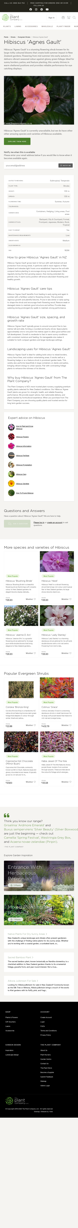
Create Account (46, 1017)
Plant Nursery (45, 1054)
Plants (7, 26)
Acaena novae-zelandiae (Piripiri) (33, 841)
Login (42, 1021)
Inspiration (9, 1050)
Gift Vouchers (10, 1021)
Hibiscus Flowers (18, 436)
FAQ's (42, 1026)
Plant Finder (63, 26)
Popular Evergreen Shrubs (26, 673)
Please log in (39, 522)
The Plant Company (12, 17)
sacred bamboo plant (20, 957)
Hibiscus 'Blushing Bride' (19, 581)
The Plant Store (46, 1068)
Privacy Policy (45, 1035)
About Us (43, 1050)
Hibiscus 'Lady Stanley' (54, 635)
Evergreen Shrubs (24, 37)
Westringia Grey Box (55, 837)
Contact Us (44, 1063)
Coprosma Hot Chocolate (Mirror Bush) (19, 762)
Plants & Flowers (11, 1017)
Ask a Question (18, 523)
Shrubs (13, 37)
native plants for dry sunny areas (27, 934)
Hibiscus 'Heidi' (50, 581)
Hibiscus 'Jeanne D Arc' (18, 635)
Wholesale (47, 26)
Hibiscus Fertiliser (18, 455)
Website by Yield (47, 1111)
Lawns (18, 26)
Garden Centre (45, 1059)
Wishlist (31, 599)
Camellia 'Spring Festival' (21, 837)
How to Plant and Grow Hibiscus (20, 427)
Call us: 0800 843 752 (14, 3)
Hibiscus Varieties (18, 483)
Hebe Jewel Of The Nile (54, 761)
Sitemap (43, 1081)
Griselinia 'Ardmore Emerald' (24, 825)
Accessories (31, 26)
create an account (54, 522)
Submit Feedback (46, 1076)
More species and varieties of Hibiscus (36, 547)
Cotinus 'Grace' (50, 707)
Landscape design (12, 1054)
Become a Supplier (47, 1072)
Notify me (65, 165)
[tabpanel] (39, 100)
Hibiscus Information (19, 446)
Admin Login (45, 1085)
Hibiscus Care (17, 474)
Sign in (51, 17)
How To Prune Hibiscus (20, 493)
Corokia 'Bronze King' (17, 707)
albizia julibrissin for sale (23, 981)
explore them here (17, 141)
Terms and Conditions (48, 1030)
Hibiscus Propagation (20, 464)
